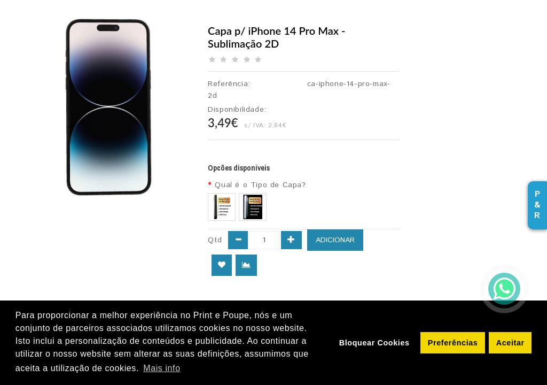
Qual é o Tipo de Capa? (260, 185)
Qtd (215, 240)
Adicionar (335, 240)
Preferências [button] (453, 342)
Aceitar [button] (510, 342)
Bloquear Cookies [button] (374, 342)
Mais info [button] (161, 368)
